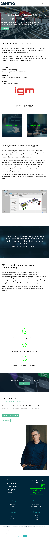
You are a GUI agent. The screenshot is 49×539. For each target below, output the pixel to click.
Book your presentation (10, 415)
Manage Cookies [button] (19, 536)
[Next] (46, 241)
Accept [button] (25, 536)
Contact (12, 518)
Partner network (36, 504)
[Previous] (2, 241)
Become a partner (36, 506)
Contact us (5, 28)
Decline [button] (30, 536)
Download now (24, 384)
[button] (47, 3)
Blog (36, 515)
